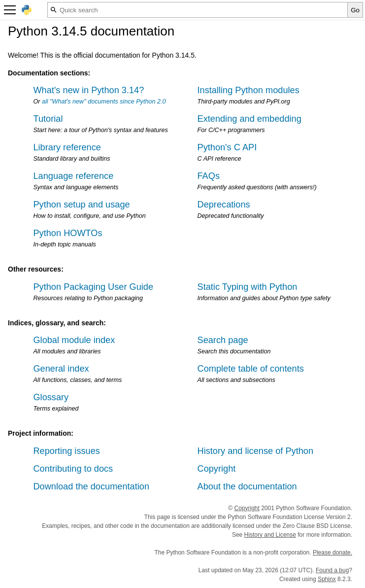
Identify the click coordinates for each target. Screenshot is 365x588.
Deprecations (224, 204)
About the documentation (247, 486)
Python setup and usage (81, 204)
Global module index (74, 340)
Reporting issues (66, 451)
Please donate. (332, 552)
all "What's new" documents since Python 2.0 (104, 101)
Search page (223, 340)
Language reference (73, 176)
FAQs (209, 176)
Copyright (217, 469)
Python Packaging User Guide (93, 287)
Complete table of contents (251, 369)
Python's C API (227, 147)
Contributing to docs (73, 469)
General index (61, 369)
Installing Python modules (248, 90)
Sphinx (327, 579)
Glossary (50, 397)
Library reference (66, 147)
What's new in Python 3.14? (88, 90)
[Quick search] (197, 9)
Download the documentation (91, 486)
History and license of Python (256, 451)
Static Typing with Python (248, 287)
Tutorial (48, 119)
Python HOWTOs (67, 233)
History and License (270, 534)
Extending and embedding (249, 119)
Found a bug (332, 570)
